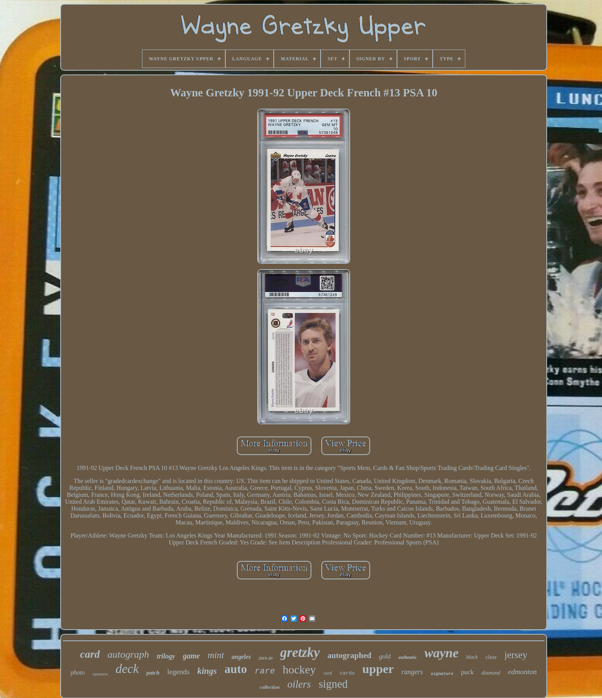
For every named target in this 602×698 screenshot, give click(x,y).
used (328, 673)
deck (127, 669)
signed (333, 684)
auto (236, 669)
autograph (128, 654)
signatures (100, 674)
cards (347, 673)
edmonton (522, 672)
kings (207, 671)
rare (265, 671)
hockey (299, 669)
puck (467, 672)
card (90, 654)
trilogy (166, 656)
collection (270, 687)
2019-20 (265, 658)
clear (491, 657)
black (472, 657)
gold (384, 656)
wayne (441, 653)
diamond (490, 673)
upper (378, 669)
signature (442, 674)
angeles (241, 656)
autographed (349, 655)
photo (77, 672)
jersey (516, 655)
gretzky (300, 652)
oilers (299, 684)
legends (178, 672)
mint (216, 655)
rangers (412, 672)
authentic (407, 657)
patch (152, 673)
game (191, 656)
